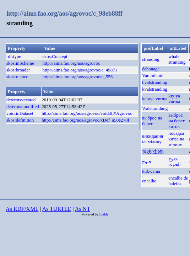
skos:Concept (55, 56)
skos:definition (20, 120)
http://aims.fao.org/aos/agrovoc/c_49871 (80, 70)
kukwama (151, 171)
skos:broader (18, 70)
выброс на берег (152, 120)
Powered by (90, 214)
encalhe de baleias (178, 180)
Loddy (103, 214)
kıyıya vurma (174, 98)
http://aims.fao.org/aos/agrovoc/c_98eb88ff (64, 13)
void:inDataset (19, 113)
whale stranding (176, 59)
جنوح (147, 161)
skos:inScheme (20, 63)
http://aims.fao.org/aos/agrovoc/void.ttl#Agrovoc (87, 113)
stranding (150, 59)
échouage (150, 68)
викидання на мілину (152, 138)
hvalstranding (154, 82)
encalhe (149, 180)
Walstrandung (155, 108)
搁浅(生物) (153, 151)
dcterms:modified (22, 106)
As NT (82, 209)
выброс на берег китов (176, 120)
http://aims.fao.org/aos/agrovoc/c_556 (78, 76)
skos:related (17, 76)
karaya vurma (154, 98)
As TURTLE (56, 209)
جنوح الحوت (174, 161)
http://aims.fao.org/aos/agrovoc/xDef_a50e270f (85, 120)
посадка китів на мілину (176, 138)
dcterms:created (21, 99)
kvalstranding (154, 89)
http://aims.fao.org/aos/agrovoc (71, 63)
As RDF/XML (22, 209)
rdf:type (13, 56)
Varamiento (152, 75)
